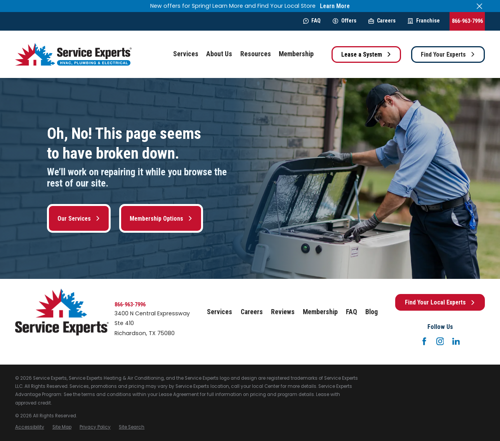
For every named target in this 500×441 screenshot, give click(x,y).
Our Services (78, 218)
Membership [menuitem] (296, 54)
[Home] (73, 54)
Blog (371, 312)
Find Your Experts (448, 54)
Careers (381, 20)
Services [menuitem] (185, 54)
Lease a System (366, 54)
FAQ (312, 20)
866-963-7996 (467, 21)
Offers (344, 20)
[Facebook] (424, 341)
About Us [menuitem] (219, 54)
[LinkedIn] (456, 341)
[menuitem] (29, 427)
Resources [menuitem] (255, 54)
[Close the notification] (479, 6)
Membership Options (161, 218)
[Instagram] (440, 341)
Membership (320, 312)
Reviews (283, 312)
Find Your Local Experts (440, 302)
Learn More (335, 6)
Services (219, 312)
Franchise (423, 20)
